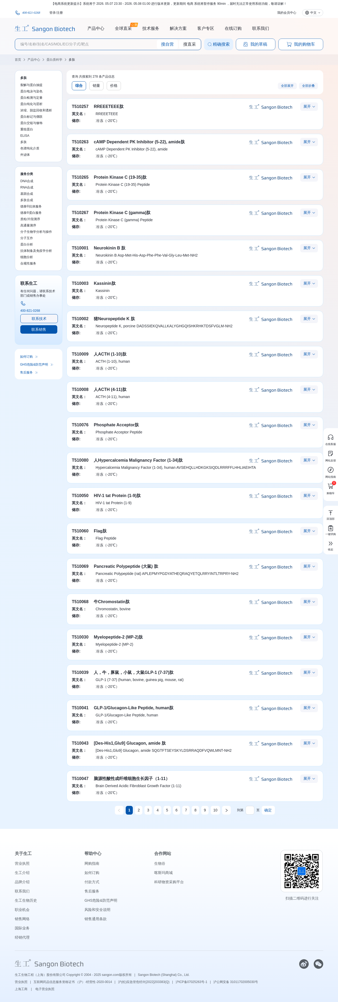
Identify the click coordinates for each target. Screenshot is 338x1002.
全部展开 (287, 86)
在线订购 (233, 28)
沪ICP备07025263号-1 (191, 982)
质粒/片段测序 (30, 219)
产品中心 (95, 28)
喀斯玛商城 (163, 873)
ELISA (24, 136)
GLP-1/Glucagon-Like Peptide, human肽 (133, 708)
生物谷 (159, 863)
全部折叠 (308, 86)
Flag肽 (100, 531)
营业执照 (22, 863)
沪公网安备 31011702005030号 (235, 982)
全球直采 (123, 28)
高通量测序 (28, 225)
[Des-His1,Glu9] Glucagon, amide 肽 (130, 743)
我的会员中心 (286, 13)
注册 (60, 13)
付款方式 (91, 882)
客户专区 (205, 28)
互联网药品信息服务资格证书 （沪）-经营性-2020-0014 (73, 982)
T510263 (80, 142)
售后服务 (26, 372)
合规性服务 (28, 263)
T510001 (80, 248)
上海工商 (21, 989)
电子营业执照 (44, 989)
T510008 (80, 389)
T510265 (80, 177)
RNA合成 (26, 187)
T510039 (80, 672)
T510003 (80, 283)
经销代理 (22, 937)
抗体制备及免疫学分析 (36, 251)
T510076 (80, 425)
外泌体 (25, 155)
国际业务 (22, 928)
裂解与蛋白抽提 (31, 85)
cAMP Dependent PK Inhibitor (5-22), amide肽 (139, 142)
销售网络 (22, 919)
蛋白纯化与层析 (31, 104)
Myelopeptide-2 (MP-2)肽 (118, 637)
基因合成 (26, 194)
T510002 (80, 318)
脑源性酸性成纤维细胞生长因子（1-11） (132, 778)
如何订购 (26, 356)
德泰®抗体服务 (31, 206)
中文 (313, 13)
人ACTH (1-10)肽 (110, 354)
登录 (52, 13)
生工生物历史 (26, 900)
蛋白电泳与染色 (31, 91)
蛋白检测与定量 (31, 98)
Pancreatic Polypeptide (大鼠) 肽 (126, 566)
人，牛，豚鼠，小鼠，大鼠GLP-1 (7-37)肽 (133, 672)
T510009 (80, 354)
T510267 (80, 212)
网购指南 (91, 863)
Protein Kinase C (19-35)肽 (120, 177)
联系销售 (38, 329)
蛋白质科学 (54, 60)
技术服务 (150, 28)
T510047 (80, 778)
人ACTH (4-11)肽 (110, 389)
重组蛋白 (26, 129)
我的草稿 (255, 44)
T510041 (80, 708)
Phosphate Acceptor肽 (116, 425)
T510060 (80, 531)
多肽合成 (26, 200)
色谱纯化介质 (29, 148)
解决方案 (178, 28)
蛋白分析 (26, 244)
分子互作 (26, 238)
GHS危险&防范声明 (34, 364)
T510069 (80, 566)
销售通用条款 (95, 919)
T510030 (80, 637)
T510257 (80, 106)
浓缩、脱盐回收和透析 (36, 110)
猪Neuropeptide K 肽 (114, 318)
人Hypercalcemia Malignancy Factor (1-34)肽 (138, 460)
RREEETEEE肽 (109, 106)
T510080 (80, 460)
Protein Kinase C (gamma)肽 (122, 212)
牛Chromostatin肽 (112, 601)
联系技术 (39, 318)
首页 (18, 60)
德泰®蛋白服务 (31, 213)
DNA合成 (26, 181)
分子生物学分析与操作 (36, 232)
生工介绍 (22, 873)
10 (215, 810)
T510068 (80, 601)
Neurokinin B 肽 (109, 248)
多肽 (72, 60)
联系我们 (260, 28)
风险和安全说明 (97, 910)
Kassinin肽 (105, 283)
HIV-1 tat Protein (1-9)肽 (117, 495)
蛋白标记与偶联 (31, 117)
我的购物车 (301, 44)
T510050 (80, 495)
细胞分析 (26, 257)
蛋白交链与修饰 (31, 123)
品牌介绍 (22, 882)
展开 (307, 106)
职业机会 (22, 910)
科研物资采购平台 (169, 882)
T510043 (80, 743)
